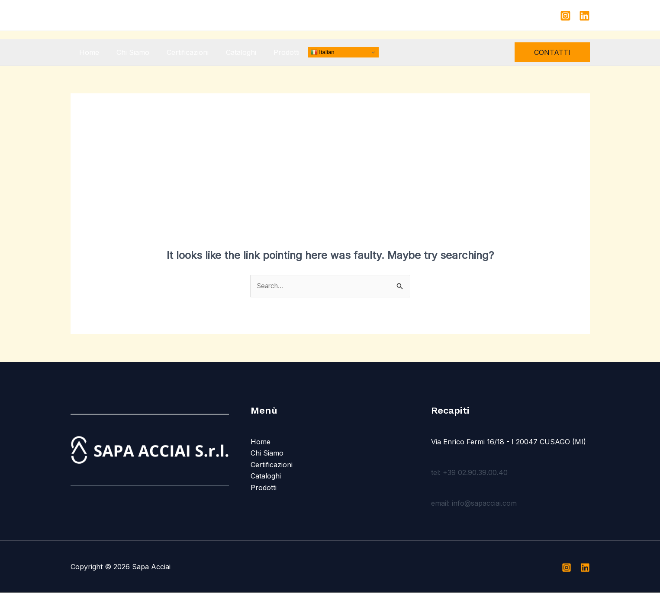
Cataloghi (229, 52)
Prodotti (271, 52)
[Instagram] (565, 15)
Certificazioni (179, 52)
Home (87, 52)
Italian (305, 52)
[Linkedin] (584, 15)
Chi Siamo (127, 52)
